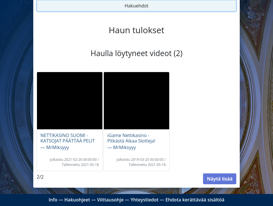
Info (52, 200)
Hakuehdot (137, 6)
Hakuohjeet (77, 200)
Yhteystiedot (144, 200)
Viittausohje (110, 200)
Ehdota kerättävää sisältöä (195, 200)
